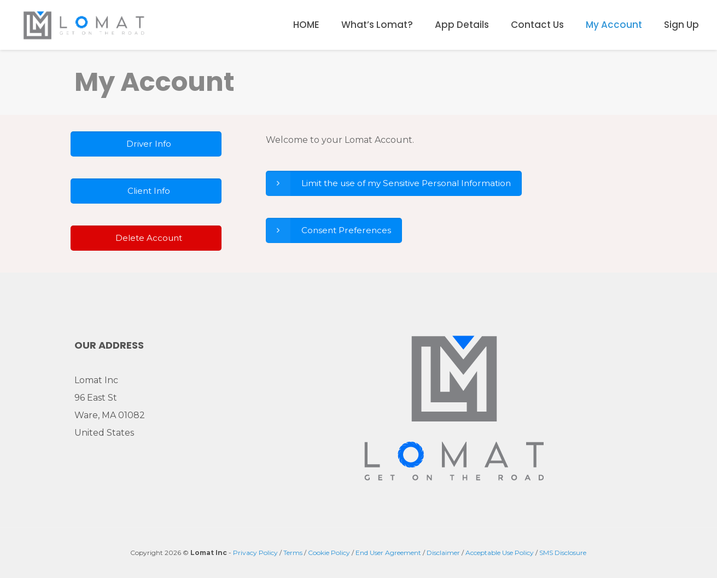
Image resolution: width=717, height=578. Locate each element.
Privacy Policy (255, 552)
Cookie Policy (329, 552)
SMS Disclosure (562, 552)
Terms (292, 552)
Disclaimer (443, 552)
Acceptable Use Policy (499, 552)
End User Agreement (388, 552)
